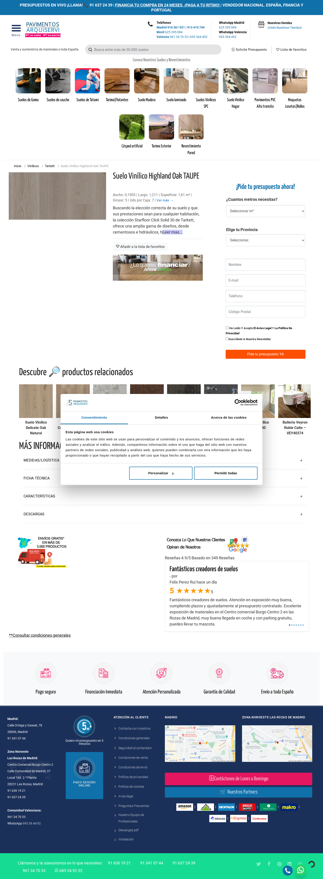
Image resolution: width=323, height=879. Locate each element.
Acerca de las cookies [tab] (229, 417)
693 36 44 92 (32, 823)
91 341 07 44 (151, 863)
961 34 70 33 (172, 37)
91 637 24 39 (101, 5)
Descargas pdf (128, 830)
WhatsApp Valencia (233, 34)
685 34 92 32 (68, 870)
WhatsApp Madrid (233, 25)
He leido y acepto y (259, 330)
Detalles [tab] (161, 417)
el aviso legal (262, 328)
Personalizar (161, 473)
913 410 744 (196, 27)
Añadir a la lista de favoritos (140, 247)
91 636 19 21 (119, 863)
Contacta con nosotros (134, 728)
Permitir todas (225, 473)
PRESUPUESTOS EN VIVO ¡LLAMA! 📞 (54, 5)
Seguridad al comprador (135, 748)
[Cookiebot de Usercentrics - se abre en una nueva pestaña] (238, 402)
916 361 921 (176, 27)
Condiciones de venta (133, 757)
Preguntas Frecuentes (133, 806)
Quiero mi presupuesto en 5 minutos (84, 742)
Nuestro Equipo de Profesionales (131, 818)
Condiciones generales (134, 738)
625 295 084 (170, 32)
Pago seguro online (84, 784)
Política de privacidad (133, 777)
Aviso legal (125, 796)
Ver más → (165, 200)
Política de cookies (131, 786)
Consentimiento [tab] (94, 417)
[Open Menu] (16, 30)
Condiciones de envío (133, 767)
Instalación (126, 839)
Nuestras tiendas (285, 25)
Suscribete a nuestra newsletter (250, 339)
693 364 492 (198, 37)
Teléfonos (164, 22)
